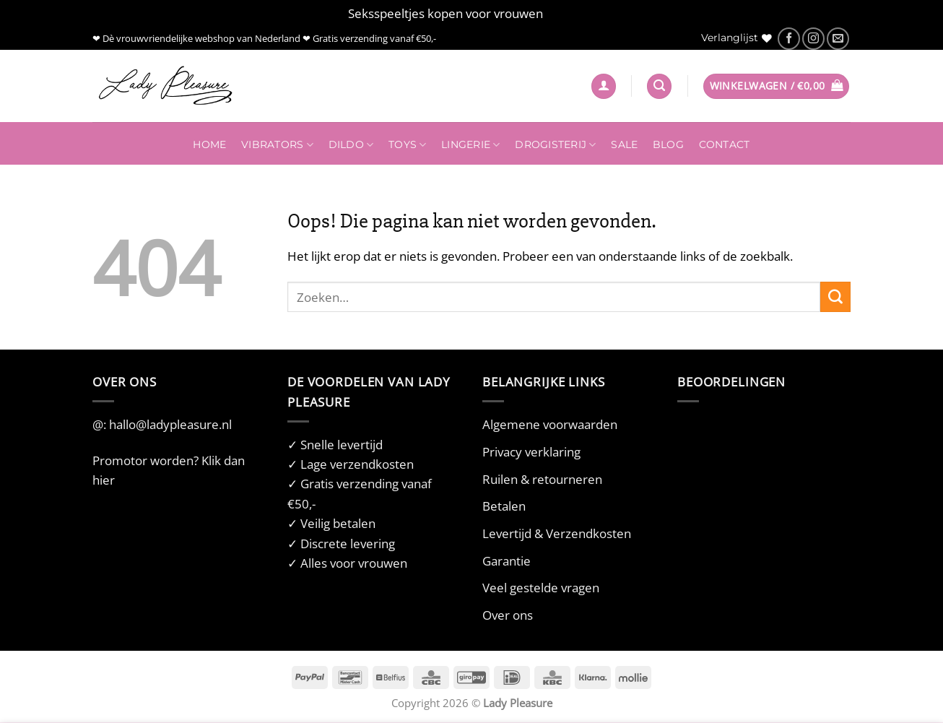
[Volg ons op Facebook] (789, 38)
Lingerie (470, 145)
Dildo (351, 145)
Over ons (507, 615)
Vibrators (277, 145)
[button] (603, 86)
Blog (668, 144)
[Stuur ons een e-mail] (838, 38)
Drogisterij (555, 145)
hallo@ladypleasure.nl (170, 424)
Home (209, 144)
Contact (724, 144)
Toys (407, 145)
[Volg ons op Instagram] (813, 38)
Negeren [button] (571, 13)
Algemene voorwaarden (549, 424)
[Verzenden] (835, 297)
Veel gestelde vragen (540, 587)
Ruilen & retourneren (542, 479)
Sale (624, 144)
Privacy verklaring (531, 451)
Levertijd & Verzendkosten (556, 533)
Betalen (504, 506)
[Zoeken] (659, 86)
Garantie (506, 561)
